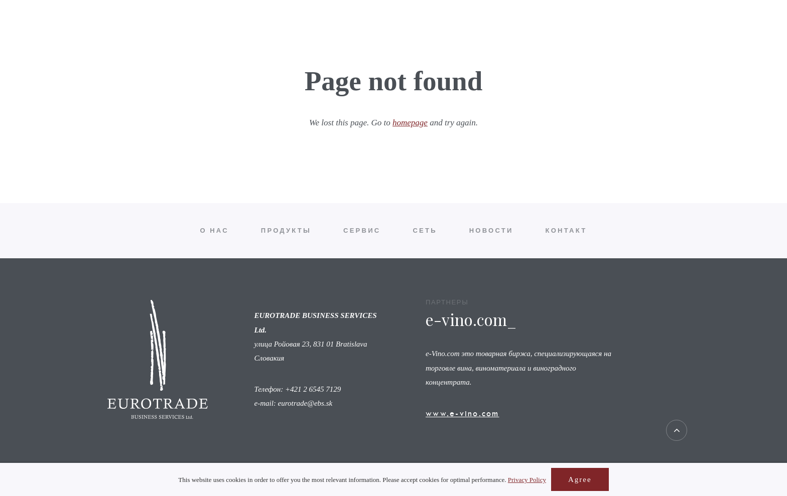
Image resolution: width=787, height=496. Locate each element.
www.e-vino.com (462, 413)
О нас (214, 32)
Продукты (286, 32)
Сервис (361, 32)
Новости (491, 32)
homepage (410, 122)
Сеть (425, 32)
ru (762, 32)
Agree (580, 479)
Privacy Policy (527, 479)
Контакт (566, 32)
